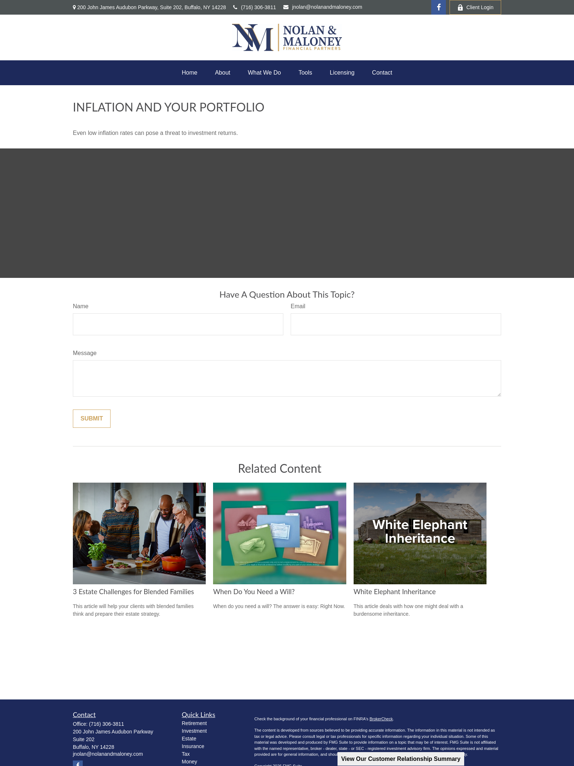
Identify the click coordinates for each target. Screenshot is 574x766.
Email (298, 306)
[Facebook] (438, 7)
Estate (189, 739)
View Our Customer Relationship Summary (401, 759)
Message (85, 353)
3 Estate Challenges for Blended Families (133, 592)
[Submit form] (92, 419)
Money (189, 762)
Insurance (193, 746)
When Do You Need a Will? (254, 592)
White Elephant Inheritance (395, 592)
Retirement (194, 723)
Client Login (475, 7)
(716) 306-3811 (254, 7)
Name (81, 306)
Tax (186, 754)
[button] (189, 72)
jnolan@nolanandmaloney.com (322, 7)
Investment (194, 731)
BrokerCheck (381, 719)
